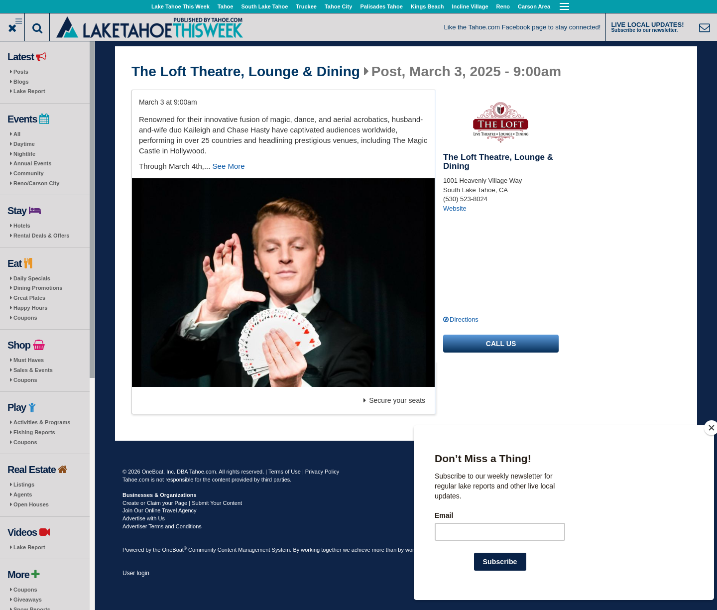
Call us (501, 344)
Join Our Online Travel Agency (159, 510)
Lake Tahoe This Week (180, 6)
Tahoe (226, 6)
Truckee (306, 6)
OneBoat (174, 550)
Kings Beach (427, 6)
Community (28, 173)
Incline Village (470, 6)
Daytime (24, 144)
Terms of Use (284, 472)
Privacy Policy (322, 472)
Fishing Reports (34, 432)
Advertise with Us (143, 518)
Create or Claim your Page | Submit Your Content (182, 503)
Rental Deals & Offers (41, 236)
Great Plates (29, 298)
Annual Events (32, 163)
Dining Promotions (37, 288)
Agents (22, 494)
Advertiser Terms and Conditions (162, 526)
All (16, 134)
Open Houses (31, 504)
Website (455, 208)
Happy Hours (30, 308)
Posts (20, 72)
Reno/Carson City (36, 183)
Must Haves (28, 360)
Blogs (21, 82)
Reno (503, 6)
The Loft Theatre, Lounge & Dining (245, 71)
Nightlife (24, 154)
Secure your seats (394, 400)
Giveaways (27, 600)
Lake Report (29, 91)
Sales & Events (33, 370)
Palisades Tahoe (381, 6)
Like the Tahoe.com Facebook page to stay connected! (522, 27)
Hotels (21, 226)
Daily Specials (31, 278)
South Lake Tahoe (264, 6)
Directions (464, 319)
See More (229, 166)
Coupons (25, 318)
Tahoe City (338, 6)
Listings (23, 485)
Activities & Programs (41, 422)
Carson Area (534, 6)
